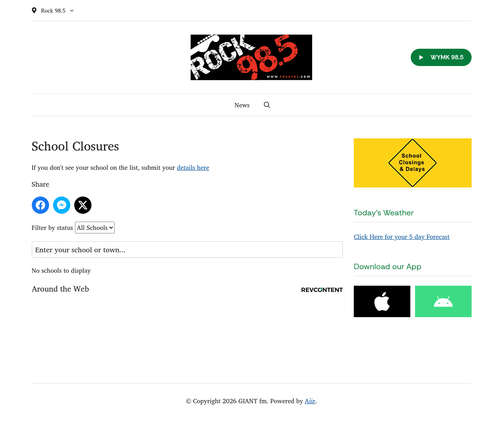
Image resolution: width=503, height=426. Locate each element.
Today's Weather (384, 212)
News (241, 105)
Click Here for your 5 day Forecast (402, 236)
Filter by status (52, 227)
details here (193, 167)
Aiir (310, 401)
